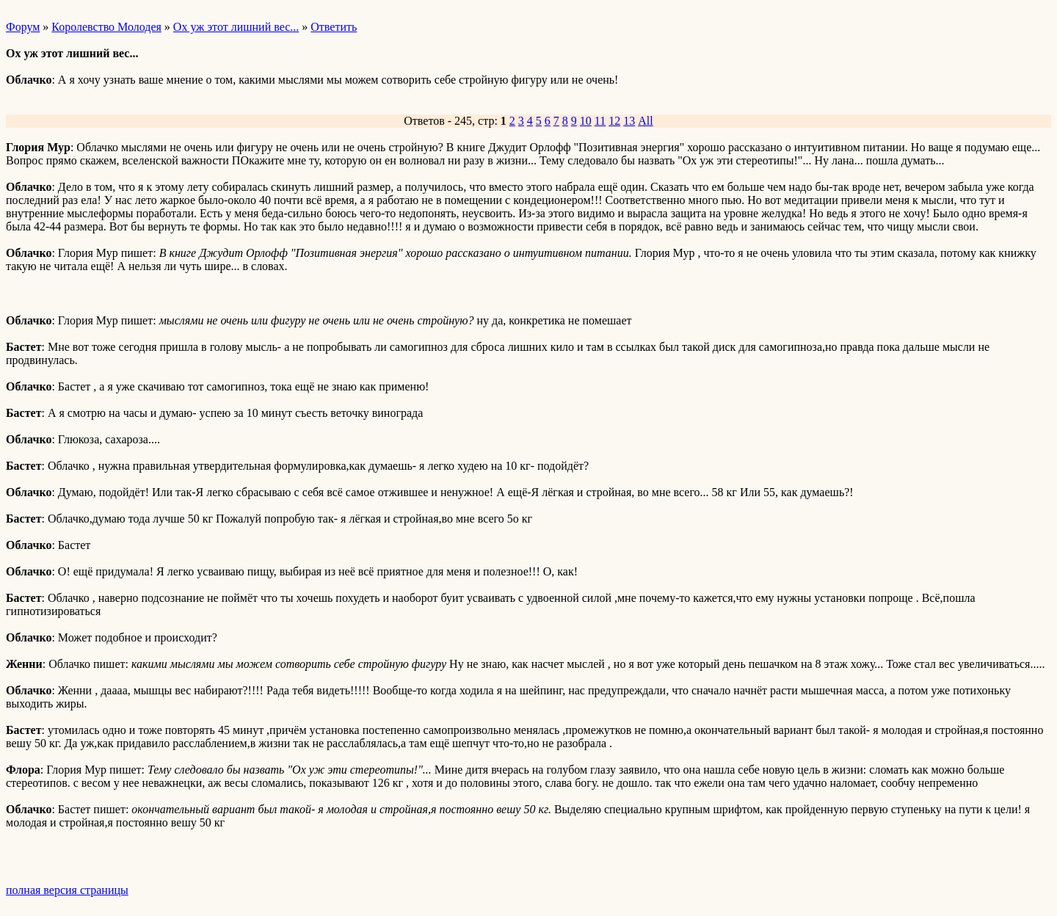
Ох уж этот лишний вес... (236, 27)
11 (600, 120)
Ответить (333, 27)
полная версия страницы (67, 890)
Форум (23, 27)
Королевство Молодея (106, 27)
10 (586, 120)
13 (629, 120)
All (645, 120)
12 (614, 120)
